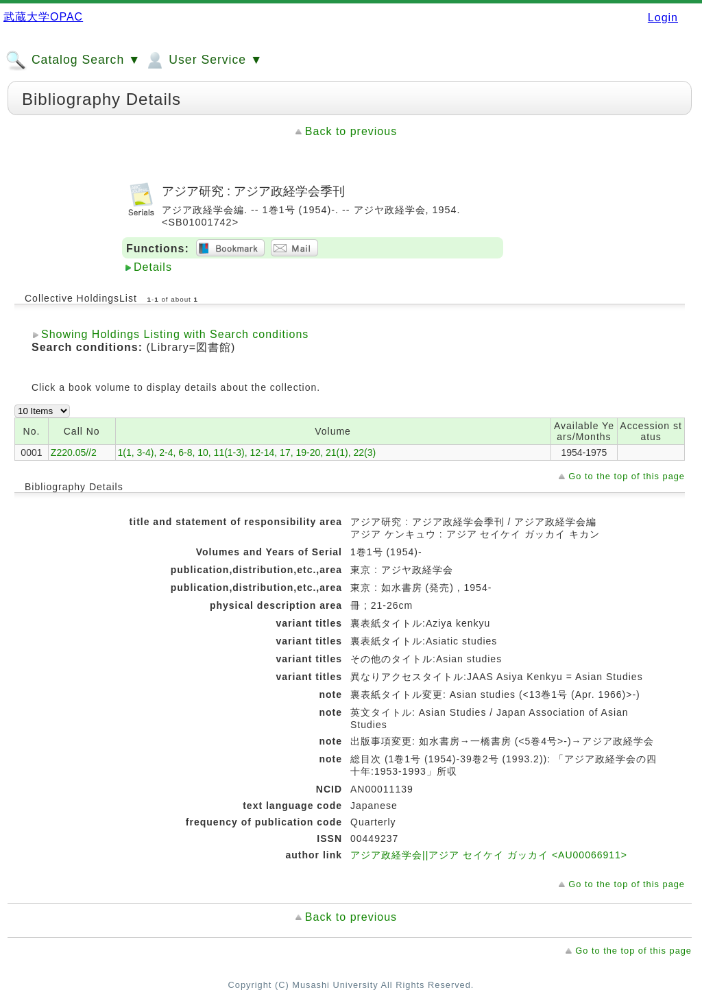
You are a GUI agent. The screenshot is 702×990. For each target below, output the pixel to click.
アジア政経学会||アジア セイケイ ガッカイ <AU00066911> (488, 854)
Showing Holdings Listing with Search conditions (174, 334)
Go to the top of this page (626, 476)
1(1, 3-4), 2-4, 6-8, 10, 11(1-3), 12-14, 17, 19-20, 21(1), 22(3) (247, 452)
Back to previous (351, 131)
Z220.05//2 (74, 452)
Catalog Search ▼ (73, 60)
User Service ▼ (203, 60)
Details (153, 267)
